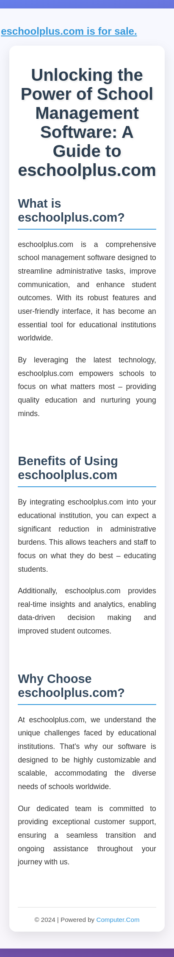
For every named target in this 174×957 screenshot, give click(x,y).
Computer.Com (117, 919)
